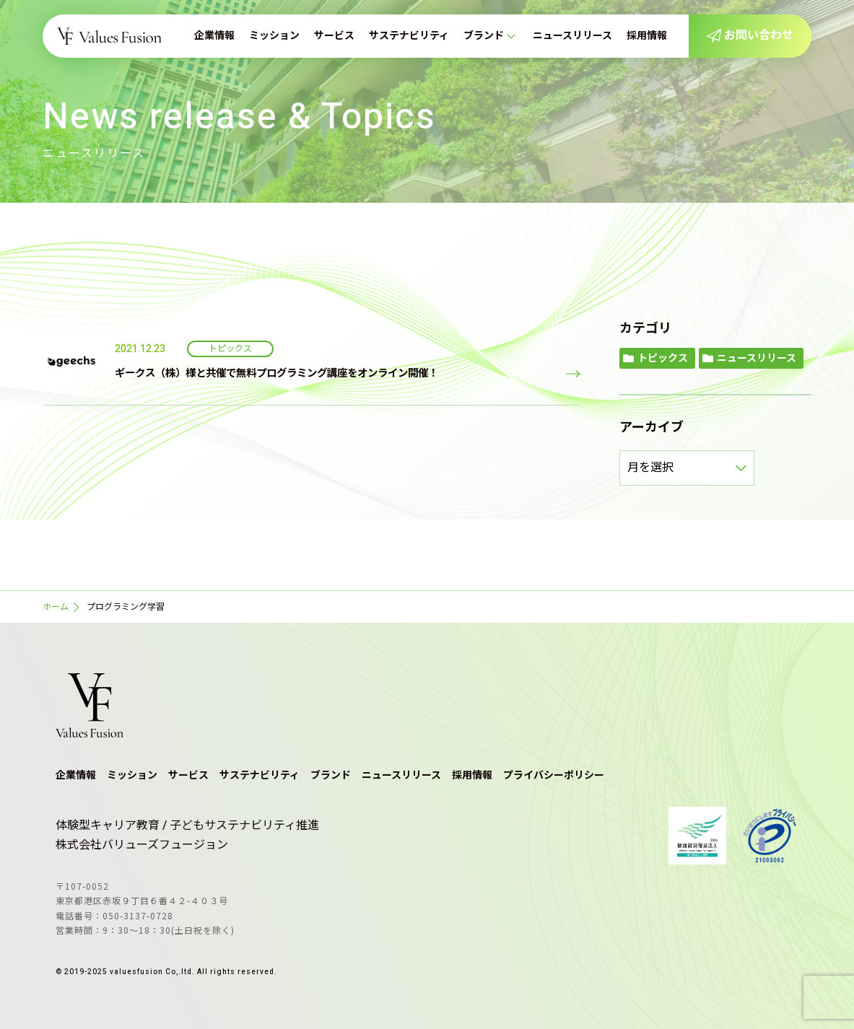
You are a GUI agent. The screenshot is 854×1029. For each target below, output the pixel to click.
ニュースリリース (572, 35)
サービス (334, 35)
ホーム (56, 606)
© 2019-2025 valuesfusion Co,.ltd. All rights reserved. (166, 972)
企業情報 (214, 35)
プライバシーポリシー (553, 775)
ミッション (274, 35)
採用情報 (647, 35)
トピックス (662, 358)
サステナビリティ (409, 35)
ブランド (483, 35)
